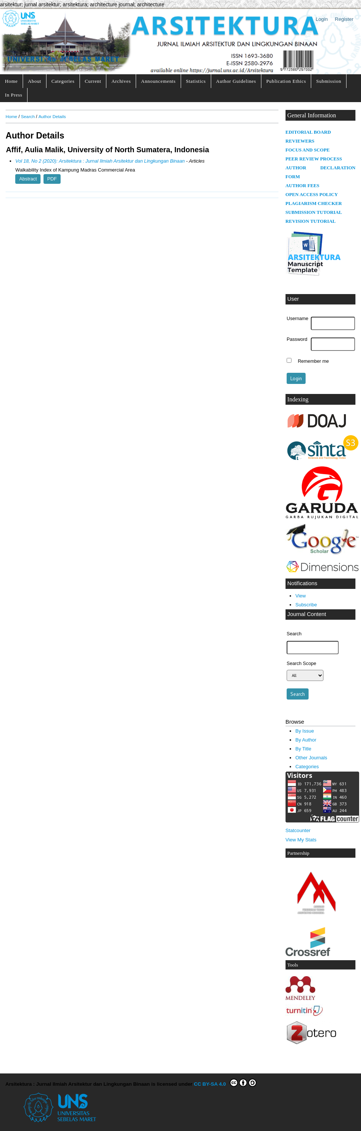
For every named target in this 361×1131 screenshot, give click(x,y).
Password (297, 339)
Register (344, 19)
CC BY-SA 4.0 (225, 1083)
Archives (121, 81)
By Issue (304, 731)
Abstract (28, 179)
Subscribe (306, 604)
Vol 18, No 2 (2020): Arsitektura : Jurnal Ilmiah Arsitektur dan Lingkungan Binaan (100, 161)
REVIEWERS (300, 141)
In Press (13, 95)
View (300, 596)
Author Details (52, 116)
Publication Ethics (286, 81)
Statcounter (298, 830)
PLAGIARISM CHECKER (314, 203)
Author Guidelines (236, 81)
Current (93, 81)
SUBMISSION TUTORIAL (314, 212)
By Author (305, 740)
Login (322, 19)
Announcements (158, 81)
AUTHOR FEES (302, 185)
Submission (328, 81)
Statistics (196, 81)
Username (297, 318)
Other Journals (311, 757)
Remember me (313, 361)
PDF (52, 179)
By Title (303, 749)
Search (28, 116)
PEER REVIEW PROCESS (314, 159)
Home (11, 81)
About (34, 81)
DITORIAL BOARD (310, 132)
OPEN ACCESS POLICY (312, 194)
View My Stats (301, 839)
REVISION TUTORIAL (311, 221)
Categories (62, 81)
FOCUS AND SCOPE (308, 150)
